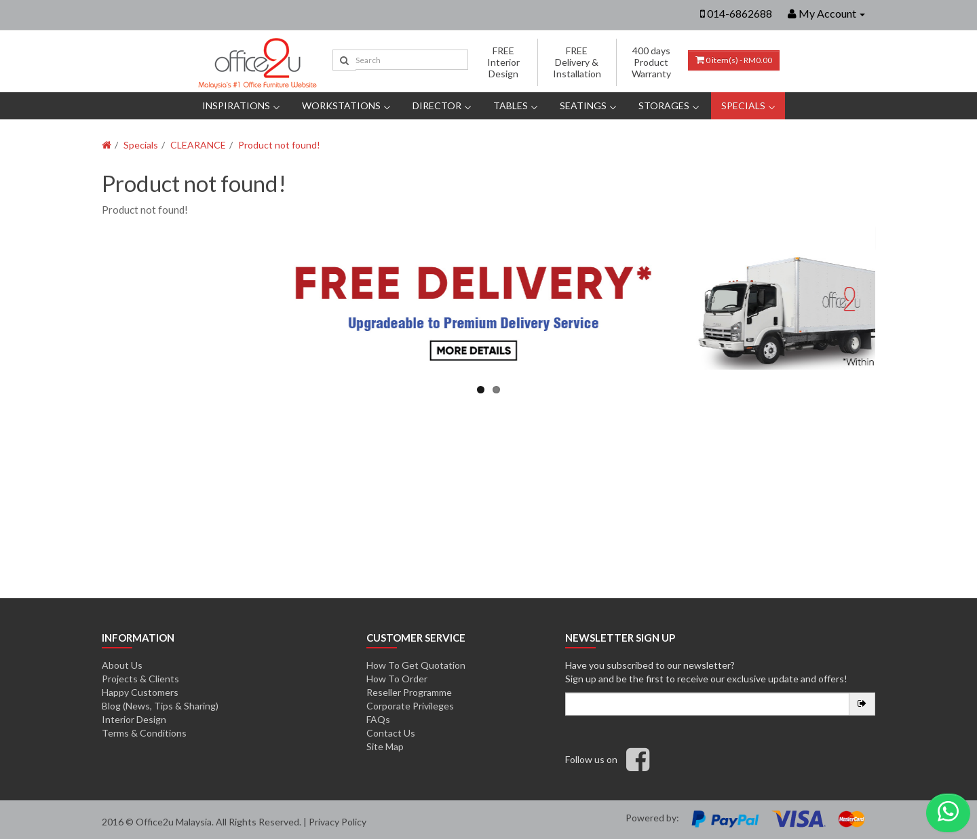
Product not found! (279, 145)
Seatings (583, 105)
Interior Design (134, 719)
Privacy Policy (337, 821)
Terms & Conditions (144, 733)
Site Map (385, 746)
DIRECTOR (437, 105)
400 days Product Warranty (651, 62)
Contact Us (390, 733)
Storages (663, 105)
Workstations (341, 105)
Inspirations (236, 105)
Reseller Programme (409, 692)
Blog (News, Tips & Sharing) (160, 705)
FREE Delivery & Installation (577, 62)
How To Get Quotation (415, 665)
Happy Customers (140, 692)
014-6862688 (739, 13)
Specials (743, 105)
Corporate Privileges (410, 705)
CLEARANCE (198, 145)
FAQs (378, 719)
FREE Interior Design (503, 62)
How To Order (396, 678)
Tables (510, 105)
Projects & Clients (140, 678)
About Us (122, 665)
